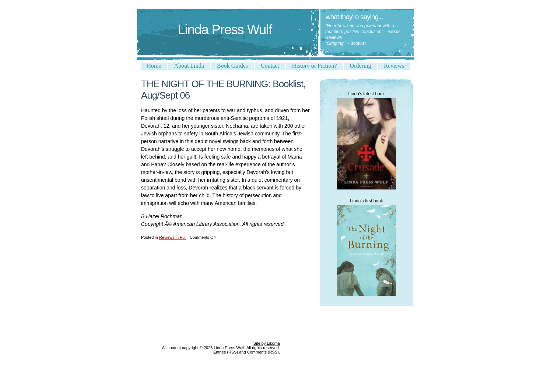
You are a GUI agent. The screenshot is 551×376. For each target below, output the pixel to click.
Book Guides (232, 66)
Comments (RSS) (263, 352)
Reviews (394, 66)
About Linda (189, 66)
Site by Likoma (266, 343)
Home (154, 66)
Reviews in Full (172, 237)
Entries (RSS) (225, 352)
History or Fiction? (314, 66)
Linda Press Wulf (225, 29)
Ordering (360, 66)
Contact (270, 66)
